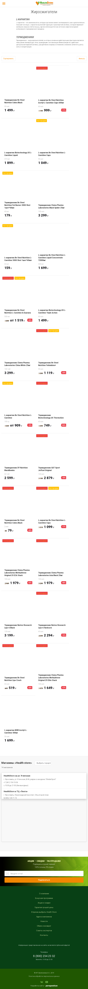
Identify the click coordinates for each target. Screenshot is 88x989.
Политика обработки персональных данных (44, 976)
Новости (44, 921)
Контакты (44, 935)
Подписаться (44, 880)
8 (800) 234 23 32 (44, 956)
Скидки (41, 861)
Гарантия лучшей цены (44, 907)
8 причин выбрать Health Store (44, 912)
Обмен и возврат (44, 926)
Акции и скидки (44, 903)
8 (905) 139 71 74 (10, 798)
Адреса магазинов (44, 917)
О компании (44, 894)
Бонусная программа (44, 898)
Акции (31, 861)
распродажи (54, 861)
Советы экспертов (44, 930)
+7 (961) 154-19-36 (11, 782)
